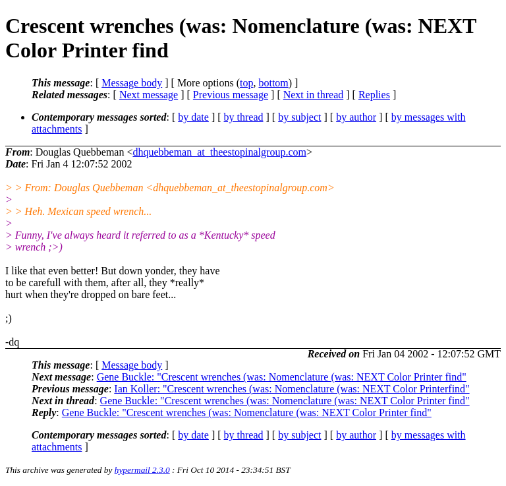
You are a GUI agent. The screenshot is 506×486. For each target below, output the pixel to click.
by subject (299, 117)
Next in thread (313, 94)
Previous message (230, 94)
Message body (131, 82)
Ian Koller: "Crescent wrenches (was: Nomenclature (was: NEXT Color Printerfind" (291, 388)
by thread (244, 117)
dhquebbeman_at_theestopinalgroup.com (219, 152)
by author (356, 117)
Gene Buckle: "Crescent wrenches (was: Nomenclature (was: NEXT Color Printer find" (281, 376)
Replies (374, 94)
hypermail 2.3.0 (142, 470)
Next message (148, 94)
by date (193, 117)
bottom (273, 82)
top (246, 82)
